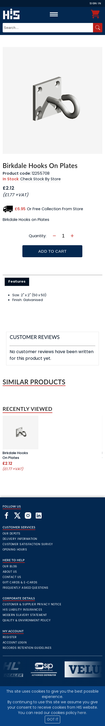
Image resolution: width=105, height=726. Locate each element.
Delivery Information (20, 539)
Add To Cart (52, 251)
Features (17, 281)
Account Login (15, 643)
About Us (10, 572)
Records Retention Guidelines (27, 648)
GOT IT (52, 719)
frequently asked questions (26, 588)
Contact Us (12, 577)
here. (82, 712)
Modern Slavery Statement (25, 615)
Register (10, 637)
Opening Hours (15, 550)
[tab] (17, 282)
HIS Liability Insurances (22, 610)
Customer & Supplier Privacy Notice (32, 604)
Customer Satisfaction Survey (28, 544)
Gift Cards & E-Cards (20, 582)
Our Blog (10, 566)
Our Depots (12, 534)
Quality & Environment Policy (27, 620)
